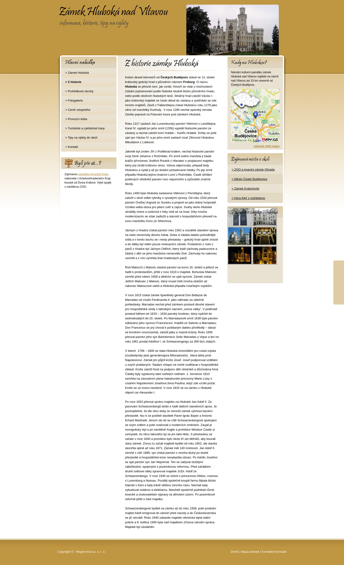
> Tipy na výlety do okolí (81, 137)
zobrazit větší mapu (267, 146)
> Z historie (73, 82)
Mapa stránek (250, 551)
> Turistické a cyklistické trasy (85, 128)
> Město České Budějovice (249, 179)
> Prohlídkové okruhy (79, 91)
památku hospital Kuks (93, 174)
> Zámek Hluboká (77, 72)
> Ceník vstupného (77, 109)
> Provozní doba (76, 119)
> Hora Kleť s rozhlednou (248, 198)
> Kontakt (71, 147)
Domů (235, 551)
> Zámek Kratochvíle (245, 188)
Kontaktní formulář (274, 551)
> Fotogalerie (74, 100)
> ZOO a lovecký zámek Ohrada (253, 169)
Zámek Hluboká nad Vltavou (95, 8)
